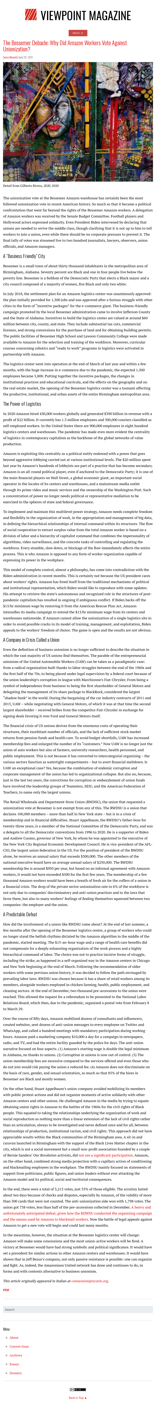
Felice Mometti (10, 57)
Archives (15, 1355)
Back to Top (76, 1398)
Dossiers (15, 1373)
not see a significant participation (106, 1155)
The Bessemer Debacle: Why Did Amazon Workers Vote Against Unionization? (65, 45)
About (13, 1337)
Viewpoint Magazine (78, 14)
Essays (14, 1364)
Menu (76, 33)
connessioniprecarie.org (89, 1280)
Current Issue (19, 1346)
